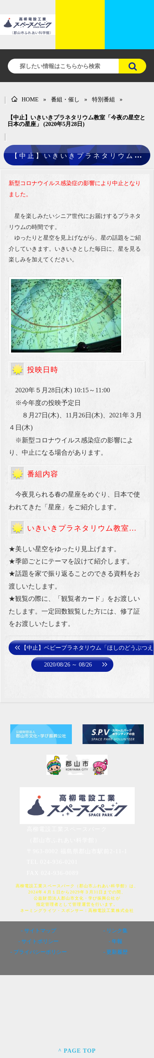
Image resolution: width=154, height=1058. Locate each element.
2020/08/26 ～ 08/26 (68, 665)
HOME (25, 99)
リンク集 (117, 930)
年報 (117, 941)
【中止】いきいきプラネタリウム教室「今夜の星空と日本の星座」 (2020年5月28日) (76, 121)
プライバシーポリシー (40, 952)
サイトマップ (40, 930)
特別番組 (103, 99)
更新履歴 (117, 952)
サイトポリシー (40, 941)
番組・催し (65, 99)
